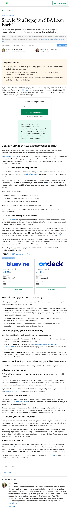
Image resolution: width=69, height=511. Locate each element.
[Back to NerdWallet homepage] (3, 10)
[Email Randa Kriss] (10, 506)
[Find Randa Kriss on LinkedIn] (14, 506)
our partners (45, 39)
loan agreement (11, 391)
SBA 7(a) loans (32, 174)
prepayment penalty (11, 157)
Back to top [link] (8, 472)
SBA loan (25, 90)
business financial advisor (24, 447)
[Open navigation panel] (2, 3)
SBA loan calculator (19, 402)
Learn (9, 10)
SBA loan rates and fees (21, 254)
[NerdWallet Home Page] (7, 3)
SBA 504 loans (10, 220)
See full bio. (12, 503)
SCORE (52, 455)
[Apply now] (18, 290)
